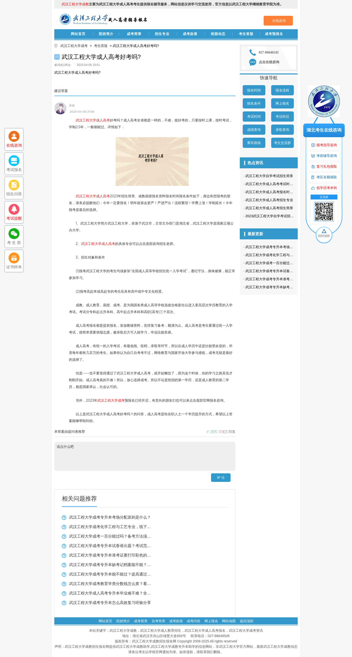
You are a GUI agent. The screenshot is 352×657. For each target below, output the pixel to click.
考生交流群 (282, 143)
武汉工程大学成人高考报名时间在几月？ (276, 192)
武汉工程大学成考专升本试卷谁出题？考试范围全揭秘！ (110, 546)
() (211, 431)
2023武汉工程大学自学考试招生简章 (273, 216)
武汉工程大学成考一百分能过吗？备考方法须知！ (110, 536)
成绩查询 (254, 130)
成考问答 (193, 621)
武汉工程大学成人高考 (93, 120)
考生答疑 (246, 34)
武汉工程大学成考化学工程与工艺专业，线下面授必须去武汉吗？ (110, 527)
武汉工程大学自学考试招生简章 (269, 176)
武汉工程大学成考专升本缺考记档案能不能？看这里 (110, 565)
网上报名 (282, 103)
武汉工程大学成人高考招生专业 (269, 200)
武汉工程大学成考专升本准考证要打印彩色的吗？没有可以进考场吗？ (110, 555)
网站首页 (78, 34)
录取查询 (282, 130)
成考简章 (134, 34)
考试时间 (254, 116)
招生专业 (162, 34)
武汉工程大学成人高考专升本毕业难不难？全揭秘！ (110, 593)
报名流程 (282, 90)
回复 (229, 431)
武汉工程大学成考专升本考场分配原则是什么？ (110, 517)
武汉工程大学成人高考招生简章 (269, 208)
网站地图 (229, 621)
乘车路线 (254, 143)
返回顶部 (246, 621)
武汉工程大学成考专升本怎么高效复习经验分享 (110, 603)
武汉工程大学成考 (74, 46)
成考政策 (190, 34)
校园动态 (218, 34)
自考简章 (158, 621)
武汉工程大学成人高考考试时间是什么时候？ (279, 184)
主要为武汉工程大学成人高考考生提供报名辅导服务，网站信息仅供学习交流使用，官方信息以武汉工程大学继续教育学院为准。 (172, 4)
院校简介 (106, 34)
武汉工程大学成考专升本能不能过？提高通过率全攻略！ (110, 574)
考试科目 (282, 116)
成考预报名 (274, 34)
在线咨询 (279, 21)
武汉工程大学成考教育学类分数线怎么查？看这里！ (110, 584)
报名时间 (254, 90)
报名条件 (254, 103)
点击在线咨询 (269, 62)
